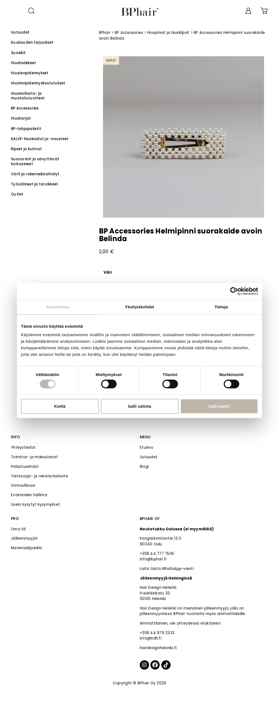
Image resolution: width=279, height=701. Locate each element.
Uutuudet (148, 457)
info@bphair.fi (153, 559)
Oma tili (18, 529)
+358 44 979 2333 (157, 632)
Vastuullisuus (23, 485)
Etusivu (146, 447)
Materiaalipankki (26, 548)
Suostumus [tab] (58, 306)
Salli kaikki (219, 406)
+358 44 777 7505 (157, 553)
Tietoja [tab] (221, 306)
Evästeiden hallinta (29, 495)
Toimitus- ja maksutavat (34, 457)
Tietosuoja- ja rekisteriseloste (39, 476)
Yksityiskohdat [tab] (139, 306)
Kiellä (60, 406)
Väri (108, 272)
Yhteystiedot (23, 447)
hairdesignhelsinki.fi (158, 647)
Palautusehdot (25, 466)
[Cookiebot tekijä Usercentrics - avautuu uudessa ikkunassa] (234, 291)
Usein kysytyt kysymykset (35, 504)
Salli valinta (139, 406)
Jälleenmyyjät (24, 538)
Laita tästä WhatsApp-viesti (167, 568)
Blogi (144, 466)
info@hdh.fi (151, 638)
